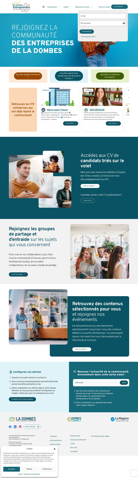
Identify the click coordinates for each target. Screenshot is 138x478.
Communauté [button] (52, 7)
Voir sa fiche (71, 123)
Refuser (29, 469)
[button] (54, 449)
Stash (102, 436)
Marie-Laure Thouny (57, 110)
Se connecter (118, 7)
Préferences (47, 469)
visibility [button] (124, 23)
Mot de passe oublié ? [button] (88, 37)
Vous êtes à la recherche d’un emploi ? (109, 76)
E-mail (83, 16)
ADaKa (107, 436)
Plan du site (73, 447)
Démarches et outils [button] (82, 7)
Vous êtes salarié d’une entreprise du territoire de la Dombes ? (69, 76)
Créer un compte (90, 186)
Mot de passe (86, 23)
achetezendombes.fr (56, 440)
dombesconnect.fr (55, 444)
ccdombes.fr (53, 436)
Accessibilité (74, 451)
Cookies (20, 474)
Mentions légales (75, 436)
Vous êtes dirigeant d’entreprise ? (28, 76)
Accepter (11, 469)
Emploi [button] (66, 7)
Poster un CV (87, 201)
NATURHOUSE (97, 110)
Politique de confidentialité (32, 474)
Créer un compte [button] (104, 7)
